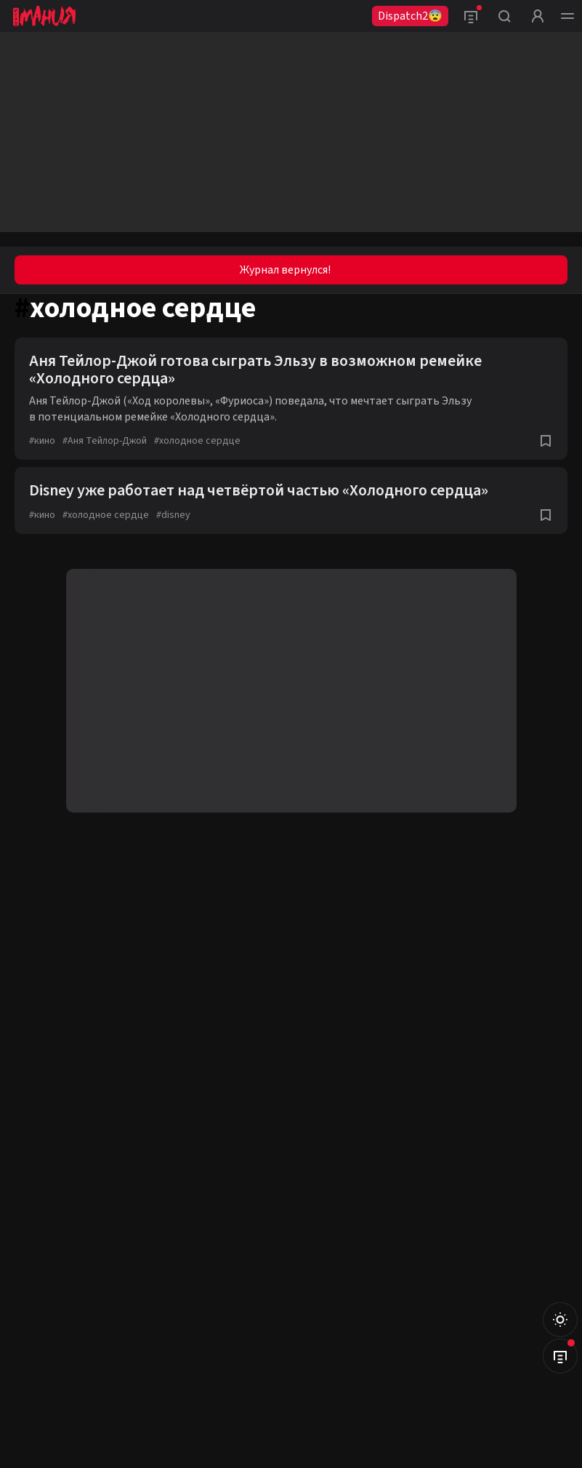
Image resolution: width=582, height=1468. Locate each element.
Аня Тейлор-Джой (104, 441)
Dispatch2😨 (410, 16)
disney (173, 515)
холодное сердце (197, 441)
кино (42, 441)
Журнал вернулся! (285, 270)
